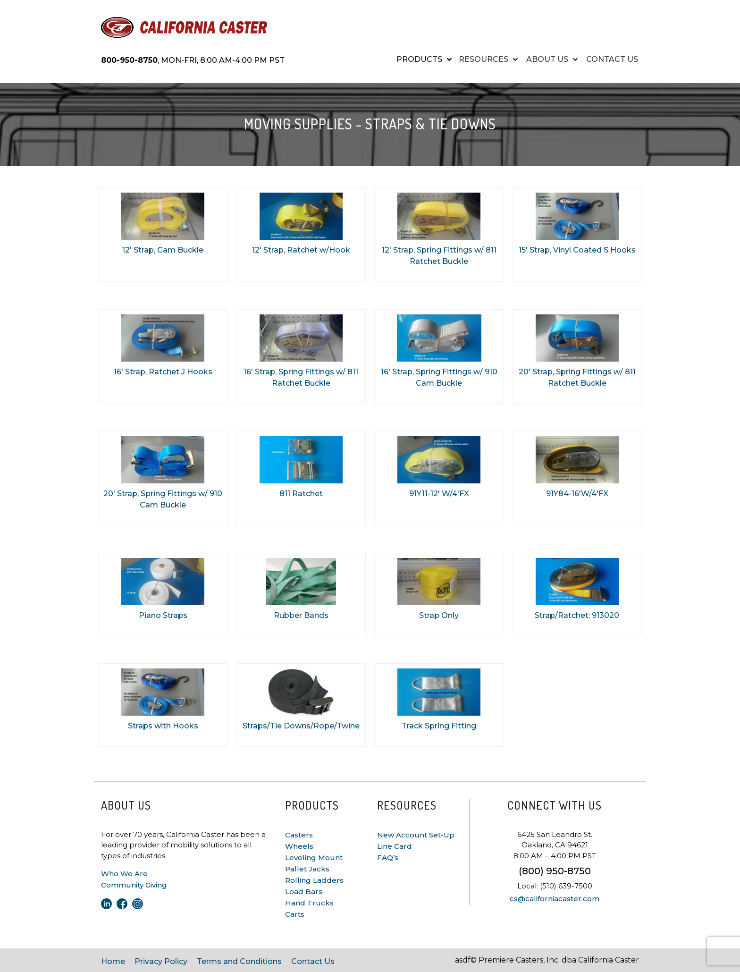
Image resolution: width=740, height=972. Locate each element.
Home (113, 961)
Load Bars (303, 891)
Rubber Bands (301, 615)
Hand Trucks (309, 902)
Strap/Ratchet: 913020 (577, 615)
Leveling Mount (314, 857)
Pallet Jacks (307, 868)
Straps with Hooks (163, 725)
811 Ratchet (301, 493)
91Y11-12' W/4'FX (439, 493)
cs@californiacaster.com (554, 898)
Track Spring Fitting (439, 725)
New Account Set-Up (415, 834)
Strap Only (439, 615)
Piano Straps (163, 615)
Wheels (299, 846)
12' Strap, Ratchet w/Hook (301, 249)
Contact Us (313, 961)
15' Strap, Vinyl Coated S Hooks (577, 249)
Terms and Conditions (239, 961)
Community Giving (134, 884)
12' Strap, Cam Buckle (162, 249)
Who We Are (124, 873)
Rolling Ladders (314, 880)
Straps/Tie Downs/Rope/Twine (301, 725)
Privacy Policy (161, 961)
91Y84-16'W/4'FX (577, 493)
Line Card (394, 846)
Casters (299, 834)
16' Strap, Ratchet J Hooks (163, 371)
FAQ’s (387, 857)
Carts (294, 914)
